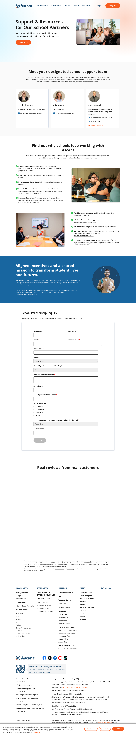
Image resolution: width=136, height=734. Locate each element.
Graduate (19, 613)
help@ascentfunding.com (24, 685)
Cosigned (19, 596)
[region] (68, 728)
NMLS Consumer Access (71, 687)
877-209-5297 (20, 701)
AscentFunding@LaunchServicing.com (29, 704)
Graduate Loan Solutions (67, 648)
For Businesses (64, 624)
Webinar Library (64, 600)
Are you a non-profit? (45, 611)
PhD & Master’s (21, 631)
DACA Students (21, 610)
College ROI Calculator (66, 633)
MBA (17, 616)
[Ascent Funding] (25, 658)
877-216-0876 (20, 682)
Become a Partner (87, 607)
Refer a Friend (64, 607)
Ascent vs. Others (87, 599)
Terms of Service (59, 569)
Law (17, 622)
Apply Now (113, 6)
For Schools (62, 621)
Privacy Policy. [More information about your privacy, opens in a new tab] (38, 732)
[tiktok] (65, 658)
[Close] (133, 728)
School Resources (66, 646)
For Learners (63, 618)
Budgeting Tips (64, 636)
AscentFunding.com (105, 723)
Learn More (23, 42)
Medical (18, 625)
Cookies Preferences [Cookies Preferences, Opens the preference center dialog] (90, 728)
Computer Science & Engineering (23, 635)
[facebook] (44, 658)
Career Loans (56, 6)
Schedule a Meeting (95, 125)
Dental (18, 619)
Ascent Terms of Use (23, 720)
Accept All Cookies (118, 728)
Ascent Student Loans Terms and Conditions (54, 566)
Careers (83, 610)
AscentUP (62, 615)
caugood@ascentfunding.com (101, 118)
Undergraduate (22, 593)
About (76, 6)
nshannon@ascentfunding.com (31, 113)
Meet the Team (86, 593)
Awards (83, 601)
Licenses (85, 687)
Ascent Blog (62, 642)
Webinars (62, 611)
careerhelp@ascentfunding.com (27, 695)
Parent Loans (21, 602)
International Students (25, 606)
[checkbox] (68, 411)
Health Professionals (23, 628)
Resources (67, 6)
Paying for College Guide (67, 630)
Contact (83, 616)
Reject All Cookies (105, 728)
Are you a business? (44, 608)
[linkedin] (55, 658)
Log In (99, 6)
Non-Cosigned (21, 599)
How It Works (42, 602)
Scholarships (63, 604)
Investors (83, 619)
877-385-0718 (20, 711)
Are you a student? (44, 605)
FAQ (60, 596)
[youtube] (60, 658)
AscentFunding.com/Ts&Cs (84, 236)
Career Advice (63, 639)
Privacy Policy (70, 569)
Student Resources (66, 627)
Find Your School (43, 599)
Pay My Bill (86, 6)
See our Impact (86, 596)
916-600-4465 (95, 121)
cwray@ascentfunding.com (65, 113)
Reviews (83, 604)
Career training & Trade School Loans (46, 594)
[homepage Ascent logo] (24, 6)
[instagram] (50, 658)
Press (82, 613)
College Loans (42, 6)
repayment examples (29, 566)
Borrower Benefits (65, 593)
